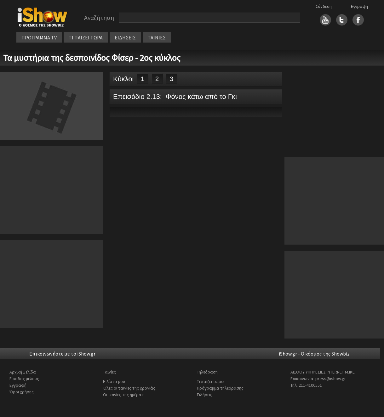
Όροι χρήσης (21, 392)
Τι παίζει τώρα (210, 381)
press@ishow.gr (330, 378)
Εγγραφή (359, 6)
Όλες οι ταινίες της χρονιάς (129, 388)
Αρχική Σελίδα (22, 372)
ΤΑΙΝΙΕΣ (157, 37)
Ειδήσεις (204, 394)
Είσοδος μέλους (24, 378)
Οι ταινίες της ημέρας (123, 394)
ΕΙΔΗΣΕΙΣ (125, 37)
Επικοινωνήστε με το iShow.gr (62, 353)
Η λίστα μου (114, 381)
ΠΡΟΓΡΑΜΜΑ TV (39, 37)
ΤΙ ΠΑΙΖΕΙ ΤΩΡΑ (86, 37)
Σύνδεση (324, 6)
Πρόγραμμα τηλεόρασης (220, 388)
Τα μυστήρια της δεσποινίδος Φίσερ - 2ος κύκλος (92, 57)
